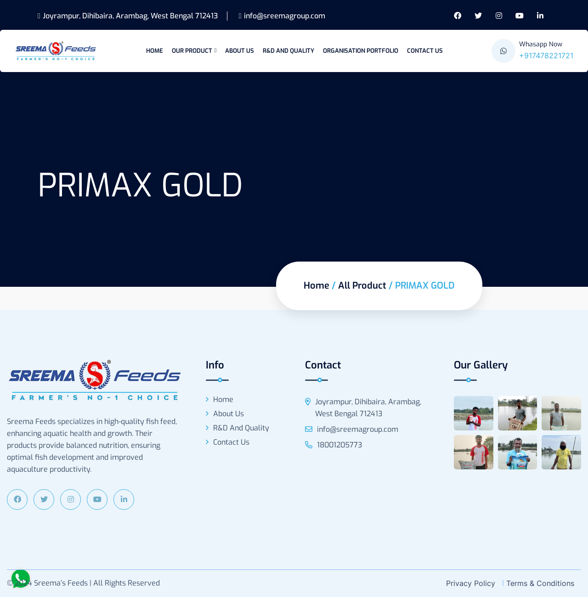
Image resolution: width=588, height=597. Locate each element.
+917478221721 (546, 55)
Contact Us (425, 51)
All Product (362, 285)
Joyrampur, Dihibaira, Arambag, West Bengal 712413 (128, 16)
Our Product (192, 51)
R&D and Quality (288, 51)
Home (154, 51)
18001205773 (333, 445)
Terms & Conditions (540, 583)
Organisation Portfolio (360, 51)
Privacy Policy (470, 583)
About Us (239, 51)
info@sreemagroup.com (282, 16)
